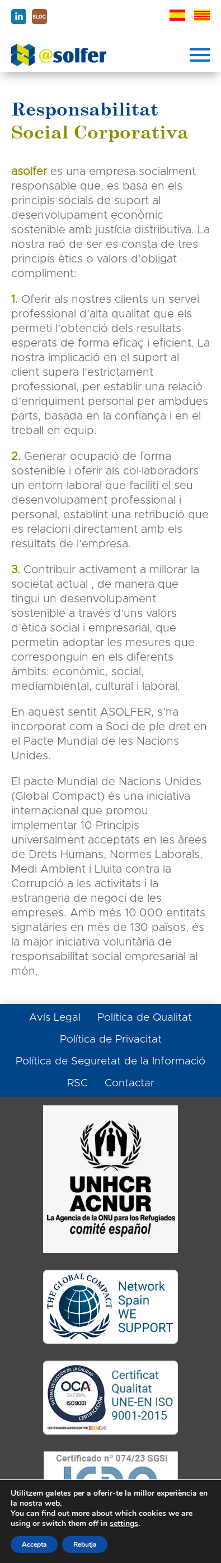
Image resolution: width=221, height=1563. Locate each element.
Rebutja (84, 1544)
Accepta (34, 1544)
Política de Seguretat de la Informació (110, 1061)
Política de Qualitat (144, 1017)
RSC (77, 1083)
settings (124, 1524)
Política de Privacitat (111, 1039)
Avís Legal (55, 1017)
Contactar (129, 1083)
